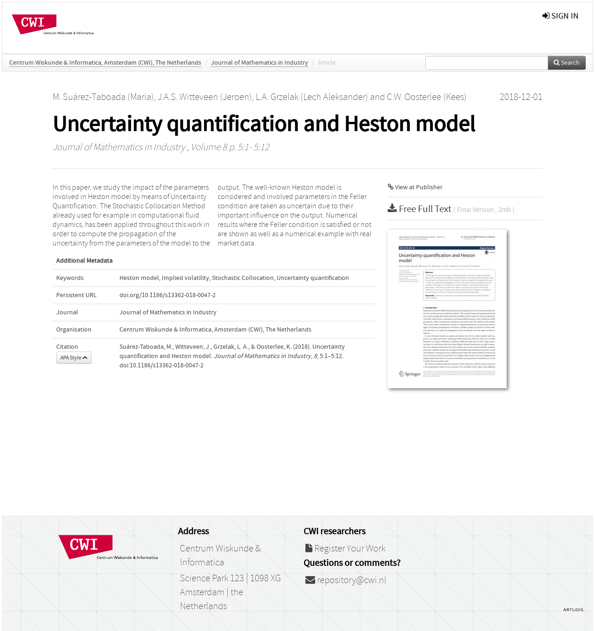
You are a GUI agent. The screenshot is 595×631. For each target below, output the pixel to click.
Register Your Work (345, 548)
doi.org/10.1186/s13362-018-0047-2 (167, 295)
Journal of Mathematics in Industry (259, 62)
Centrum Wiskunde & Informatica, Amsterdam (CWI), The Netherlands (105, 62)
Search (567, 62)
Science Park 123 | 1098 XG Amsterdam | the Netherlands (230, 592)
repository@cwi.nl (345, 580)
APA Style (73, 357)
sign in (560, 16)
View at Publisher (415, 187)
